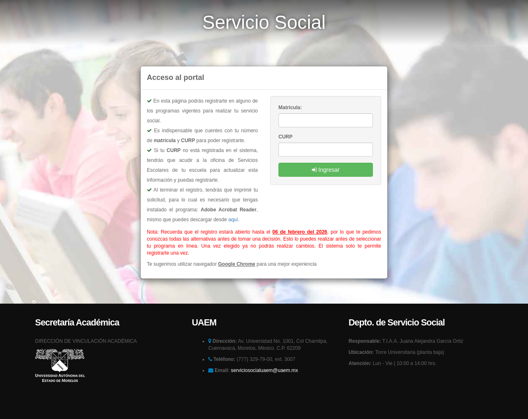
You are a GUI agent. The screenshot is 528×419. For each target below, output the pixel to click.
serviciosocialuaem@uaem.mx (264, 383)
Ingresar (325, 169)
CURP (285, 137)
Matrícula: (290, 107)
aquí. (233, 219)
